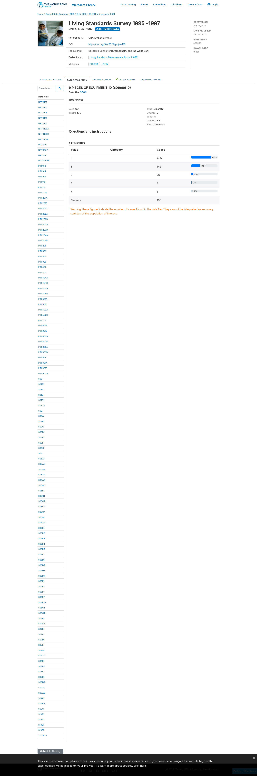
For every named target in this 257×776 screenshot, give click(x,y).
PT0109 (42, 176)
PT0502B (43, 314)
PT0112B (42, 192)
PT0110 (41, 181)
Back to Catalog (50, 751)
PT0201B (42, 203)
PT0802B (43, 341)
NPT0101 (42, 101)
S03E (40, 437)
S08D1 (41, 676)
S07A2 (41, 623)
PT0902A (43, 373)
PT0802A (43, 336)
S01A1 (41, 384)
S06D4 (41, 575)
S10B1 (41, 724)
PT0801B (42, 330)
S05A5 (41, 479)
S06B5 (41, 549)
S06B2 (41, 533)
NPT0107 (42, 123)
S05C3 (41, 506)
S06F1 (41, 591)
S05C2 (41, 501)
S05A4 (41, 474)
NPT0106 (42, 118)
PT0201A (42, 197)
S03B (41, 421)
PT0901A (42, 362)
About (144, 4)
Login (213, 4)
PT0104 (42, 171)
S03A (41, 416)
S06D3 (41, 570)
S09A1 (41, 687)
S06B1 (41, 527)
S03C (41, 426)
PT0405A (43, 288)
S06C (41, 554)
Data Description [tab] (77, 80)
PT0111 (41, 187)
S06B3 (41, 538)
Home (40, 14)
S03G (41, 447)
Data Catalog (128, 4)
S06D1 (41, 559)
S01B (40, 394)
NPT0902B (43, 160)
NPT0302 (43, 149)
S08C (41, 671)
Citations (176, 4)
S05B (41, 490)
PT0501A (42, 298)
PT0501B (42, 304)
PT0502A (43, 309)
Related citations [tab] (151, 79)
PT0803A (43, 346)
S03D (41, 431)
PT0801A (42, 325)
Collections (159, 4)
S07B (41, 628)
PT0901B (42, 368)
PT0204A (43, 235)
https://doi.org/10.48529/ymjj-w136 (107, 44)
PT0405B (43, 293)
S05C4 (41, 511)
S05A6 (41, 485)
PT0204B (43, 240)
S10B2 (41, 730)
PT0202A (43, 213)
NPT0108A (43, 128)
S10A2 (41, 719)
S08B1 (41, 660)
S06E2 (41, 586)
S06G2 (41, 612)
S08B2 (41, 666)
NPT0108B (43, 133)
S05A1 (41, 458)
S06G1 (41, 607)
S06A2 (41, 522)
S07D (41, 639)
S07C (41, 634)
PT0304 (42, 256)
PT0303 (42, 250)
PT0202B (43, 219)
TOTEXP (42, 735)
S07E (40, 644)
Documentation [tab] (102, 79)
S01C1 (41, 400)
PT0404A (43, 277)
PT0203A (43, 224)
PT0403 (42, 272)
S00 (40, 378)
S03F (40, 442)
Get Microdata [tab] (125, 79)
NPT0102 (42, 107)
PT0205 (42, 245)
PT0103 (42, 165)
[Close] (254, 758)
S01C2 (41, 405)
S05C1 (41, 495)
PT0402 (42, 267)
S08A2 (41, 655)
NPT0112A (43, 139)
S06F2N (42, 602)
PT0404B (43, 282)
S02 (40, 410)
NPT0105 (42, 112)
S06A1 (41, 517)
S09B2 (41, 703)
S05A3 (41, 469)
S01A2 (41, 389)
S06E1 (41, 581)
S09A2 (41, 692)
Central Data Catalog (56, 14)
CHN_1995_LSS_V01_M (88, 14)
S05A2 (41, 463)
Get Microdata (107, 28)
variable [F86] (108, 14)
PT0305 (42, 261)
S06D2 (41, 564)
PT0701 (42, 320)
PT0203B (43, 229)
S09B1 (41, 698)
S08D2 (41, 682)
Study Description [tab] (50, 79)
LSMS (71, 14)
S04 (40, 453)
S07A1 (41, 618)
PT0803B (43, 352)
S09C (41, 708)
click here (140, 765)
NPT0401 (42, 155)
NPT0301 (42, 144)
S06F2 (41, 596)
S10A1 (41, 714)
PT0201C (43, 208)
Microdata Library (83, 5)
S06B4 (41, 543)
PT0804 (42, 357)
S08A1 (41, 650)
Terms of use (194, 4)
